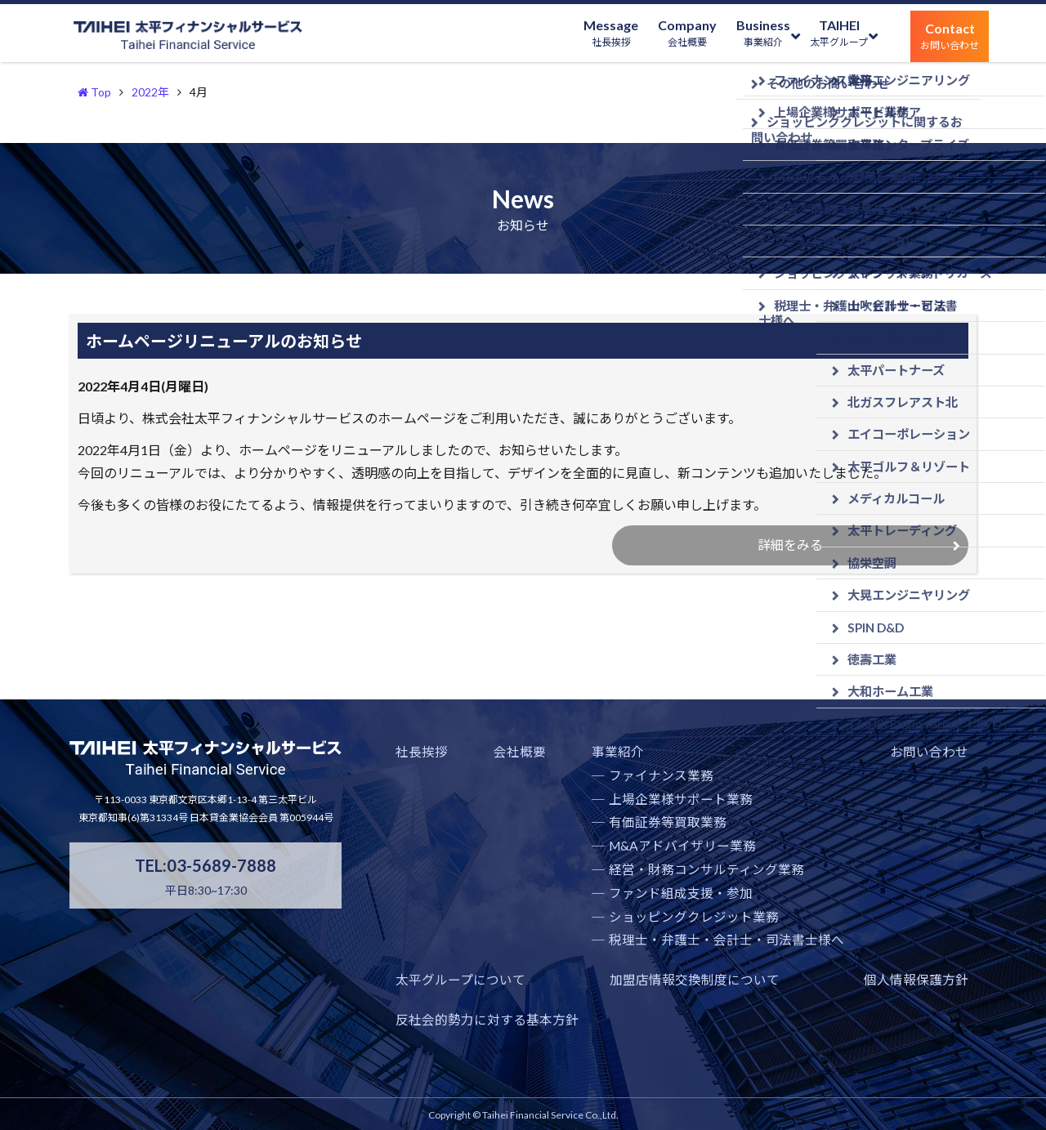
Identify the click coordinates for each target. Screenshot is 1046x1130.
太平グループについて (911, 790)
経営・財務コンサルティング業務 (626, 907)
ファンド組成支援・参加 (604, 931)
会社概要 (483, 790)
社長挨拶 (418, 790)
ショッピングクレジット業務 (615, 955)
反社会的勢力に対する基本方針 (888, 1018)
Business (731, 35)
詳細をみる (785, 553)
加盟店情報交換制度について (470, 1018)
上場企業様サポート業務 (604, 837)
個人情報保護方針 (676, 1018)
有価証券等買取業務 (592, 861)
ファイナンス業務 (587, 813)
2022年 (150, 92)
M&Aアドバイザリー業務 (605, 884)
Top (94, 92)
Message (552, 35)
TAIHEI (819, 35)
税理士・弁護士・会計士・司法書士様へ (644, 978)
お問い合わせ (801, 790)
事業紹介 (548, 790)
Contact (943, 35)
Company (641, 35)
